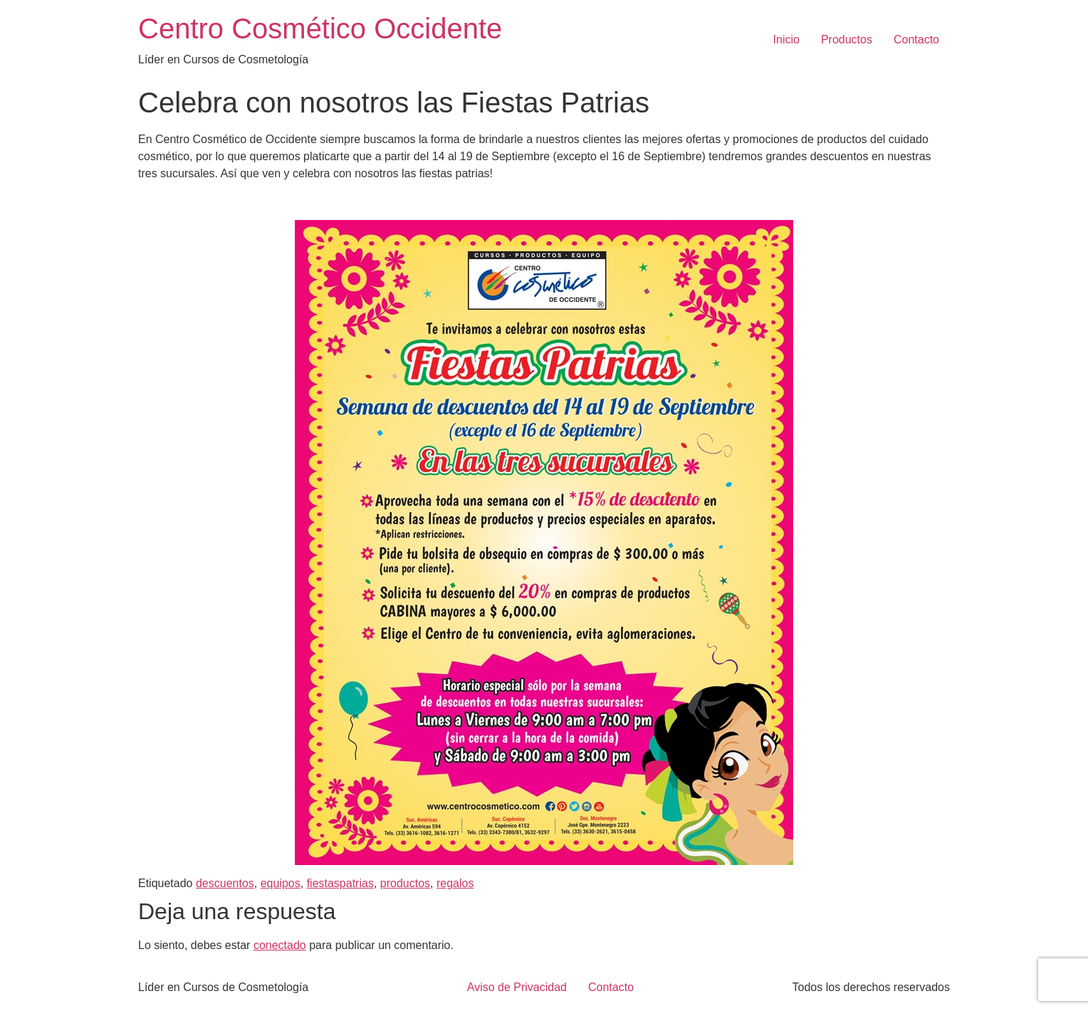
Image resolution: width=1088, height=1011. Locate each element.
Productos (846, 39)
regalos (455, 883)
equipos (280, 883)
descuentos (225, 883)
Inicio (786, 39)
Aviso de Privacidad (517, 987)
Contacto (916, 39)
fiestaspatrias (340, 883)
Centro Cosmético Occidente (320, 28)
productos (405, 883)
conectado (279, 945)
